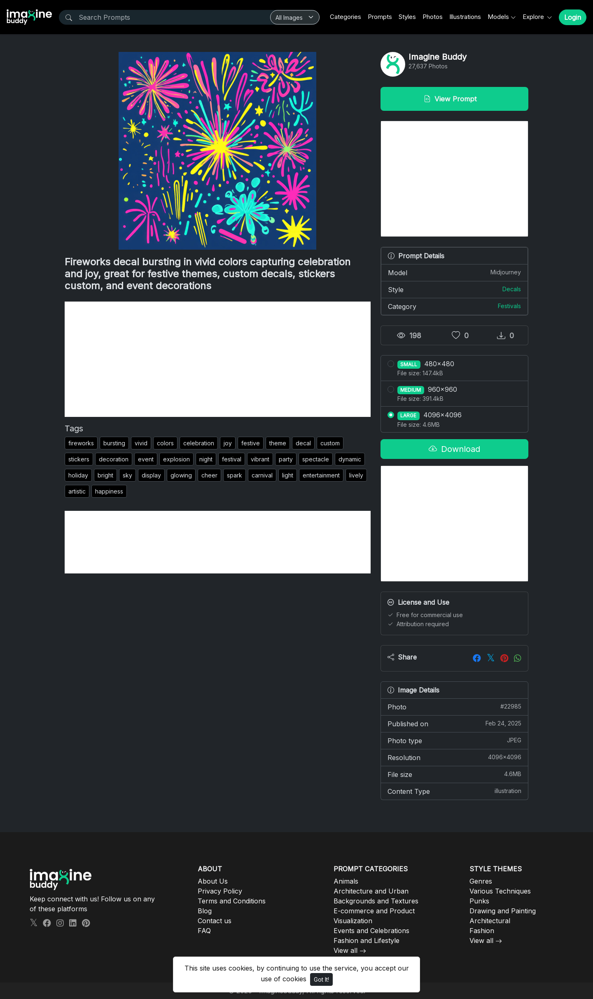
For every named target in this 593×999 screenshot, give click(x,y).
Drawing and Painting (502, 911)
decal (303, 443)
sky (127, 475)
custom (330, 443)
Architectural (489, 921)
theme (277, 443)
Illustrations (465, 17)
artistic (77, 491)
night (205, 459)
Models (498, 17)
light (287, 475)
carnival (262, 475)
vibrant (260, 459)
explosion (176, 459)
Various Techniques (500, 891)
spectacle (315, 459)
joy (228, 443)
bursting (114, 443)
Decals (511, 288)
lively (356, 475)
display (151, 475)
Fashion (481, 930)
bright (105, 475)
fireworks (81, 443)
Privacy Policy (220, 891)
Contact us (214, 921)
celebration (198, 443)
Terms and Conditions (232, 901)
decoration (113, 459)
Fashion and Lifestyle (366, 940)
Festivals (509, 305)
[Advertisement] (218, 359)
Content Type (454, 790)
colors (165, 443)
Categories (345, 17)
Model (454, 272)
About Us (213, 881)
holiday (78, 475)
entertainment (321, 475)
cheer (209, 475)
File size (454, 774)
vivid (141, 443)
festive (250, 443)
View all (345, 950)
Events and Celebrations (371, 930)
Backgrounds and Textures (376, 901)
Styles (407, 17)
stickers (78, 459)
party (286, 459)
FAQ (204, 930)
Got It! (321, 979)
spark (234, 475)
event (146, 459)
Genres (480, 881)
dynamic (350, 459)
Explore (534, 17)
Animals (346, 881)
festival (231, 459)
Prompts (380, 17)
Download (454, 449)
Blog (205, 911)
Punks (479, 901)
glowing (181, 475)
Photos (433, 17)
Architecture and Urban (371, 891)
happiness (109, 491)
